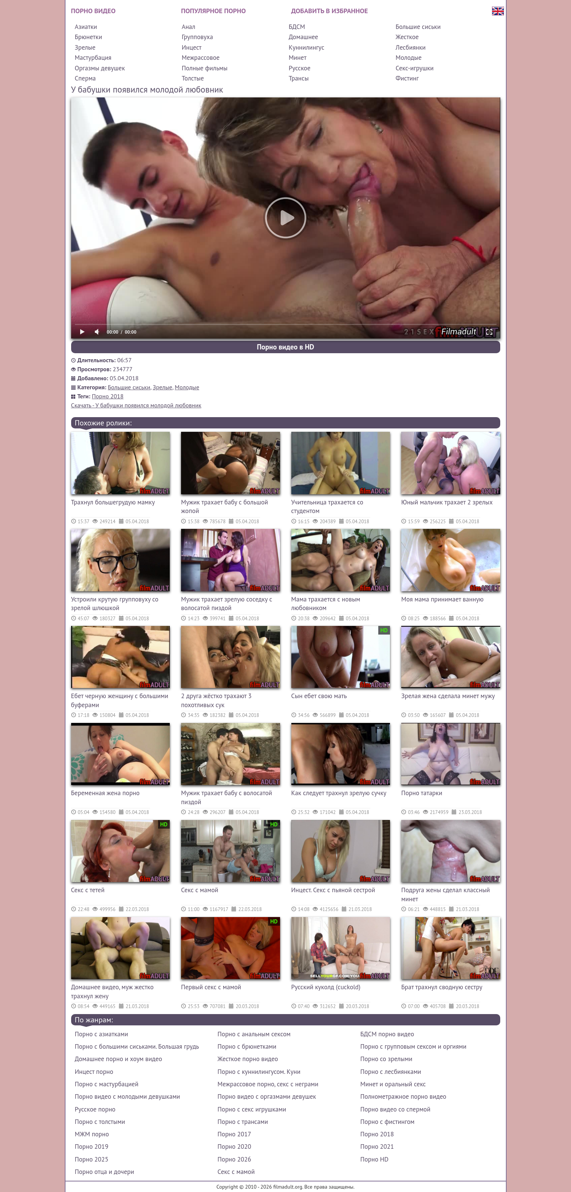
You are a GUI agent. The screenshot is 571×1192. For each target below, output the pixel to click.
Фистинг (407, 78)
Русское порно (95, 1109)
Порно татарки (421, 793)
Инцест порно (94, 1071)
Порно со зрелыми (386, 1059)
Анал (188, 27)
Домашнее (303, 37)
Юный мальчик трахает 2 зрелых (447, 502)
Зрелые (85, 47)
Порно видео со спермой (395, 1109)
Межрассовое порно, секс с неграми (268, 1084)
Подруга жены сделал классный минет (445, 894)
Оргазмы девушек (100, 68)
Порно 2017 (234, 1134)
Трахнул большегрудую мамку (113, 502)
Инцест (192, 47)
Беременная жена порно (105, 793)
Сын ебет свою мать (319, 696)
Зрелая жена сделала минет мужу (448, 696)
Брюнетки (88, 37)
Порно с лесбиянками (390, 1071)
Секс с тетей (88, 890)
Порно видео (93, 10)
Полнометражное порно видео (403, 1096)
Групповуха (197, 37)
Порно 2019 (91, 1146)
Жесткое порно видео (248, 1059)
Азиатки (86, 27)
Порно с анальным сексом (254, 1034)
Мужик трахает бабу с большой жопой (224, 506)
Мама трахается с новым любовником (326, 603)
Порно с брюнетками (247, 1046)
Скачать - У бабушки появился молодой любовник (136, 405)
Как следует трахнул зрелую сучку (339, 793)
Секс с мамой (199, 890)
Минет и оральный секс (393, 1084)
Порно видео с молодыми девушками (127, 1096)
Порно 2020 (234, 1146)
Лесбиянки (411, 47)
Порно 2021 (377, 1146)
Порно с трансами (243, 1122)
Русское (300, 68)
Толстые (193, 78)
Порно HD (374, 1159)
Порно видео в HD (285, 346)
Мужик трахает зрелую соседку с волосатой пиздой (226, 603)
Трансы (299, 78)
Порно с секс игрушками (252, 1109)
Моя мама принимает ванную (442, 599)
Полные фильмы (205, 68)
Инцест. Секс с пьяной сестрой (333, 890)
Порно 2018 (107, 396)
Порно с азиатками (101, 1034)
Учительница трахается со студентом (327, 506)
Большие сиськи (418, 27)
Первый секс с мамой (211, 987)
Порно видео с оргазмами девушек (267, 1096)
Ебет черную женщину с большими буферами (120, 700)
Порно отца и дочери (104, 1172)
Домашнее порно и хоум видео (118, 1059)
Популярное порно (213, 10)
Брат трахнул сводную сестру (442, 987)
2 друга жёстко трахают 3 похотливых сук (216, 700)
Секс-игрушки (415, 68)
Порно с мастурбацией (107, 1084)
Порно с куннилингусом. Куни (259, 1071)
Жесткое (407, 37)
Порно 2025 (91, 1159)
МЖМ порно (92, 1134)
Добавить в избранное (329, 10)
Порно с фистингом (387, 1122)
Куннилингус (306, 47)
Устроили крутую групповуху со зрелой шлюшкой (114, 603)
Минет (297, 57)
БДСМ (297, 27)
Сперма (85, 78)
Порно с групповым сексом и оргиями (413, 1046)
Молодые (409, 57)
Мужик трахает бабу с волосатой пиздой (226, 797)
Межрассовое (201, 57)
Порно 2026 (234, 1159)
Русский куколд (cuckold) (326, 987)
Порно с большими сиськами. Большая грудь (137, 1046)
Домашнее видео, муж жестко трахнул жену (112, 991)
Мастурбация (93, 57)
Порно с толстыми (100, 1122)
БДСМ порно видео (387, 1034)
